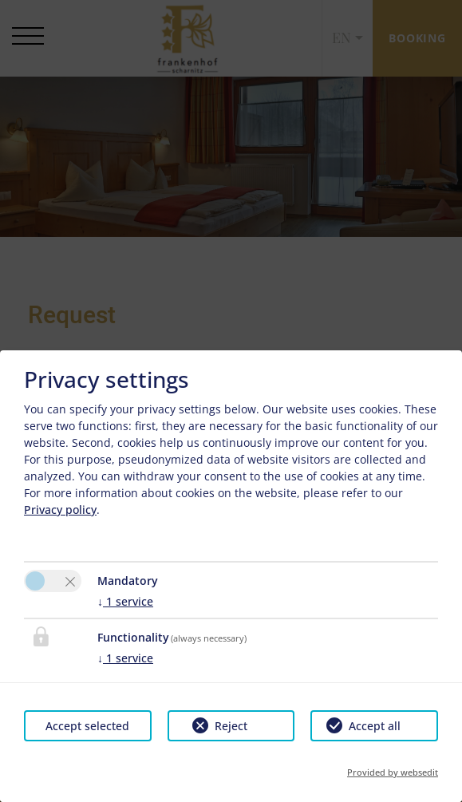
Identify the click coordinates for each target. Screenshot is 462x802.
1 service (125, 601)
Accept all (375, 725)
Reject (231, 725)
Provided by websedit (392, 772)
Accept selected (87, 725)
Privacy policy (60, 509)
